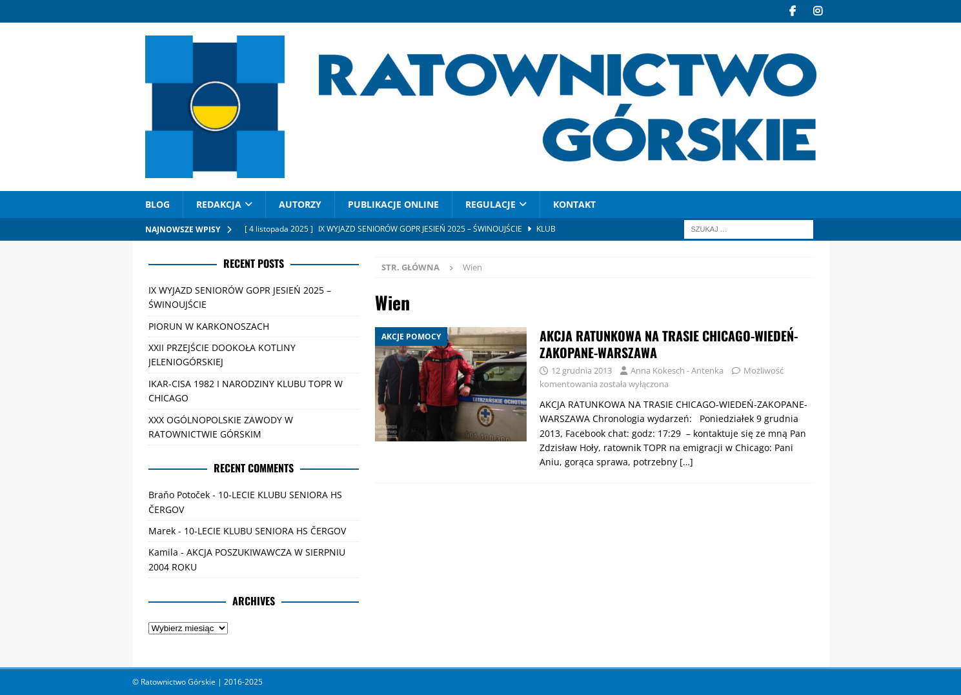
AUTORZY (300, 204)
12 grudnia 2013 (581, 370)
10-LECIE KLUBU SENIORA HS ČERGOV (265, 531)
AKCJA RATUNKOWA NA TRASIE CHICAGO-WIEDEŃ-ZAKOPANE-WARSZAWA (669, 344)
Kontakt (574, 204)
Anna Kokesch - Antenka (677, 370)
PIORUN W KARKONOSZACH (208, 326)
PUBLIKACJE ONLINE (393, 204)
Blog (157, 204)
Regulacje (490, 204)
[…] (686, 462)
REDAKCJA (218, 204)
